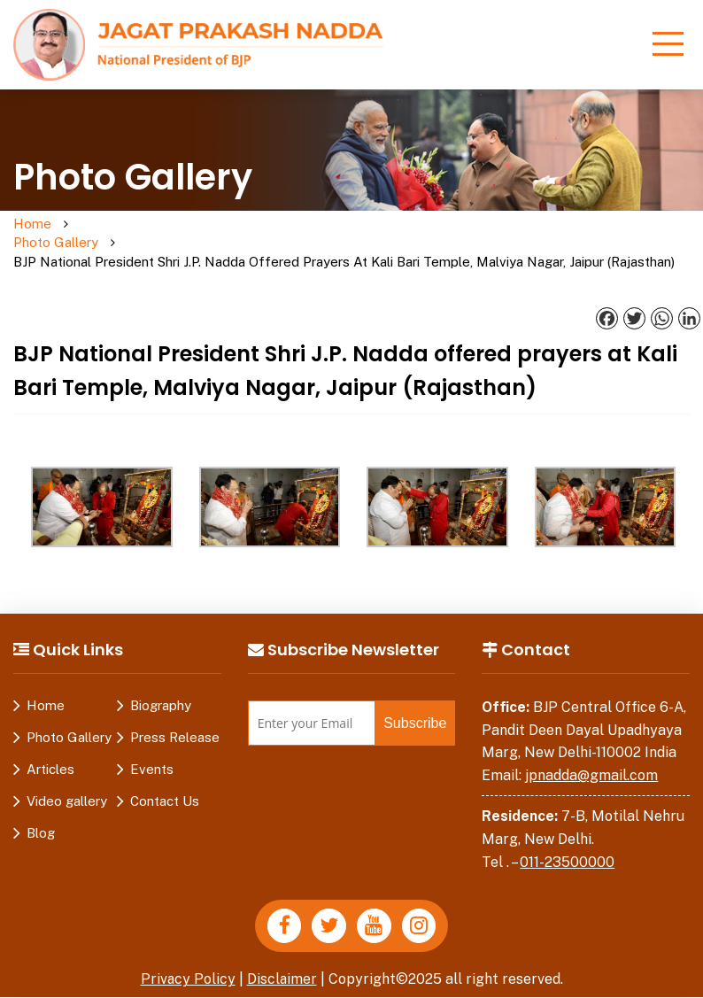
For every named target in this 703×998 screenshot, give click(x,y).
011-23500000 (567, 843)
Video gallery (67, 782)
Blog (41, 814)
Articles (50, 750)
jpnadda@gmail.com (591, 756)
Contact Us (164, 782)
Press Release (175, 718)
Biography (160, 686)
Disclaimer (282, 961)
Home (32, 224)
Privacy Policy (188, 961)
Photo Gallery (100, 234)
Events (152, 750)
